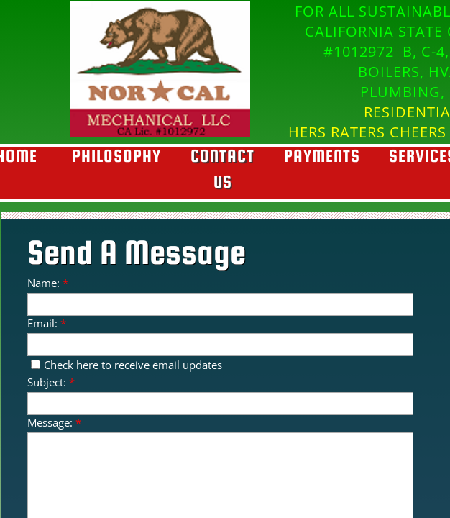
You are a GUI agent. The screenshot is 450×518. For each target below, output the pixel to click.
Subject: (51, 382)
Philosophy (116, 155)
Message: (54, 422)
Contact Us (222, 168)
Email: (46, 323)
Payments (322, 155)
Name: (47, 283)
